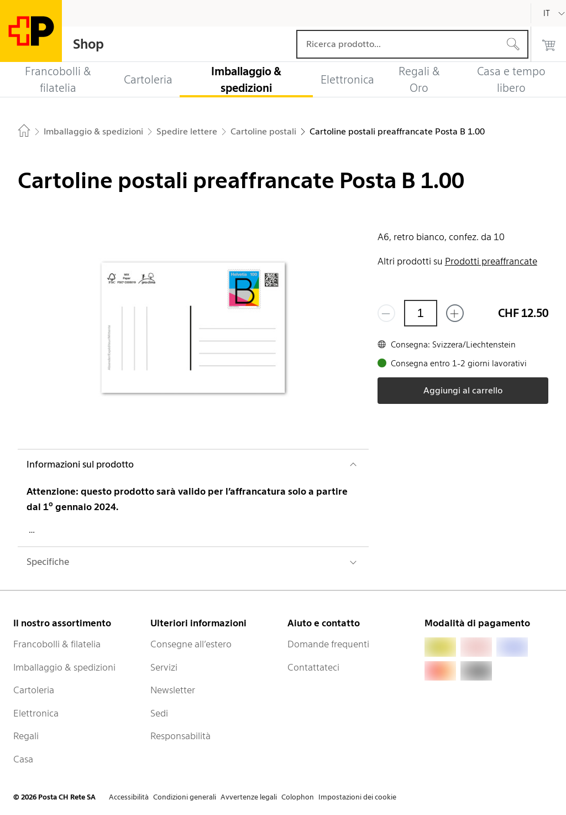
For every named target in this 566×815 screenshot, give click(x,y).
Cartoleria (33, 689)
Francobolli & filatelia (57, 644)
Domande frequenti (328, 644)
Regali (26, 735)
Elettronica (36, 713)
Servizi (163, 667)
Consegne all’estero (191, 644)
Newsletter (172, 689)
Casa (23, 759)
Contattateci (313, 667)
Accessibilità (129, 797)
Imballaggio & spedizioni (64, 667)
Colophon (297, 797)
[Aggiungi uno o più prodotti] (455, 313)
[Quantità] (420, 313)
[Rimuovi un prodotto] (386, 313)
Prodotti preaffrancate (491, 261)
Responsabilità (180, 735)
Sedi (159, 713)
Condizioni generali (184, 797)
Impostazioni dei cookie (357, 797)
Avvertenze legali (249, 797)
